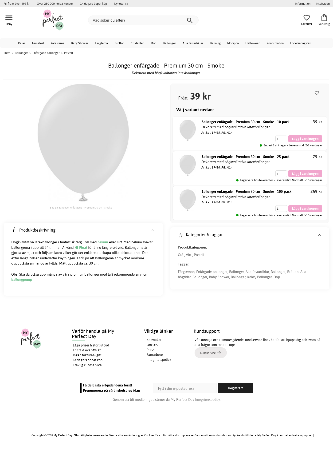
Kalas (21, 43)
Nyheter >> (121, 3)
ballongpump (21, 279)
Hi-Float (80, 247)
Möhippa (233, 43)
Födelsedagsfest (300, 43)
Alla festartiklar (193, 43)
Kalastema (57, 43)
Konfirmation (275, 43)
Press (150, 350)
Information (302, 3)
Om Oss (152, 345)
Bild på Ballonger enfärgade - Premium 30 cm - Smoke (81, 207)
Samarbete (155, 355)
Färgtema (101, 43)
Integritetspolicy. (208, 399)
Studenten (137, 43)
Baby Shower (79, 43)
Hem (7, 53)
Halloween (252, 43)
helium (103, 242)
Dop (153, 43)
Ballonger (169, 43)
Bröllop (119, 43)
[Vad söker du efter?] (143, 20)
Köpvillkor (154, 340)
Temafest (38, 43)
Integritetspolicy (159, 360)
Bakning (215, 43)
